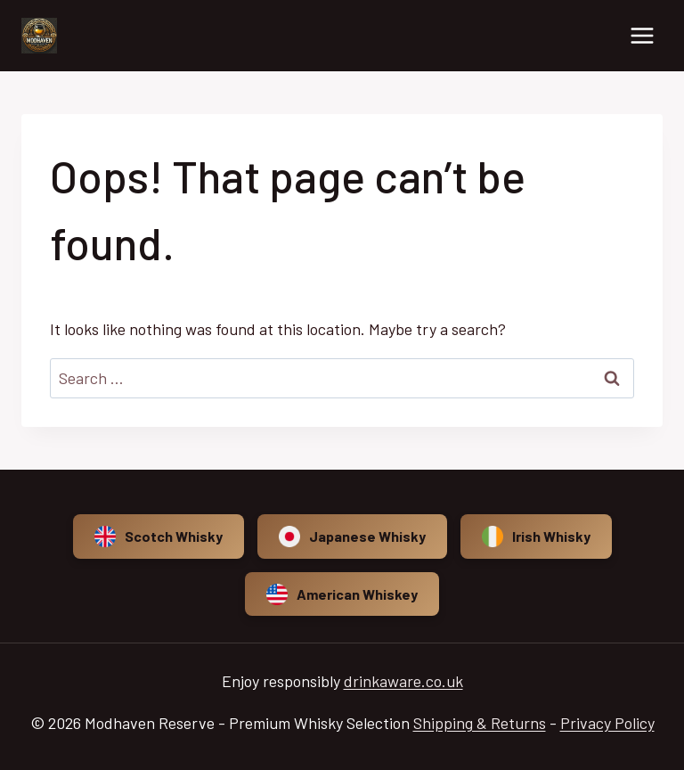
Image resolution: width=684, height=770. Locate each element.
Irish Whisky (536, 536)
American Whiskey (342, 594)
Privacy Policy (607, 723)
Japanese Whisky (352, 536)
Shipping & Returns (479, 723)
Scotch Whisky (158, 536)
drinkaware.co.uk (403, 681)
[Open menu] (642, 35)
